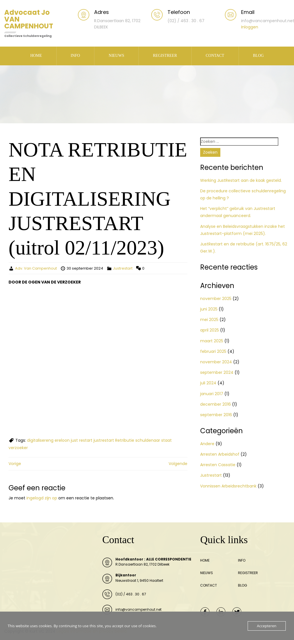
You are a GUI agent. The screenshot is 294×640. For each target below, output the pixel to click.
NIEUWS (116, 55)
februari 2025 (213, 351)
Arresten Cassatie (217, 465)
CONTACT (215, 55)
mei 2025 (209, 319)
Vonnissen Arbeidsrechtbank (228, 486)
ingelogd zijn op (41, 498)
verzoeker (18, 448)
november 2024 (216, 362)
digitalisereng (40, 440)
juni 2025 (209, 309)
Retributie (124, 440)
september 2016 (216, 415)
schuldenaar (147, 440)
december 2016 (215, 404)
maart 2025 (211, 341)
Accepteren (266, 625)
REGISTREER (165, 55)
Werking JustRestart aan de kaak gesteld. (241, 180)
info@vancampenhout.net (138, 609)
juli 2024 (208, 383)
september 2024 (216, 372)
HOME (36, 55)
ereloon (62, 440)
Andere (207, 444)
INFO (75, 55)
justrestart (104, 440)
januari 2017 (211, 394)
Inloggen (249, 27)
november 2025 (215, 298)
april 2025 (209, 330)
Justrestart (122, 268)
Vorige (15, 463)
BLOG (258, 55)
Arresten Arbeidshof (219, 454)
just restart (81, 440)
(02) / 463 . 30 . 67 (130, 594)
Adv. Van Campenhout (36, 268)
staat (166, 440)
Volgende (178, 463)
